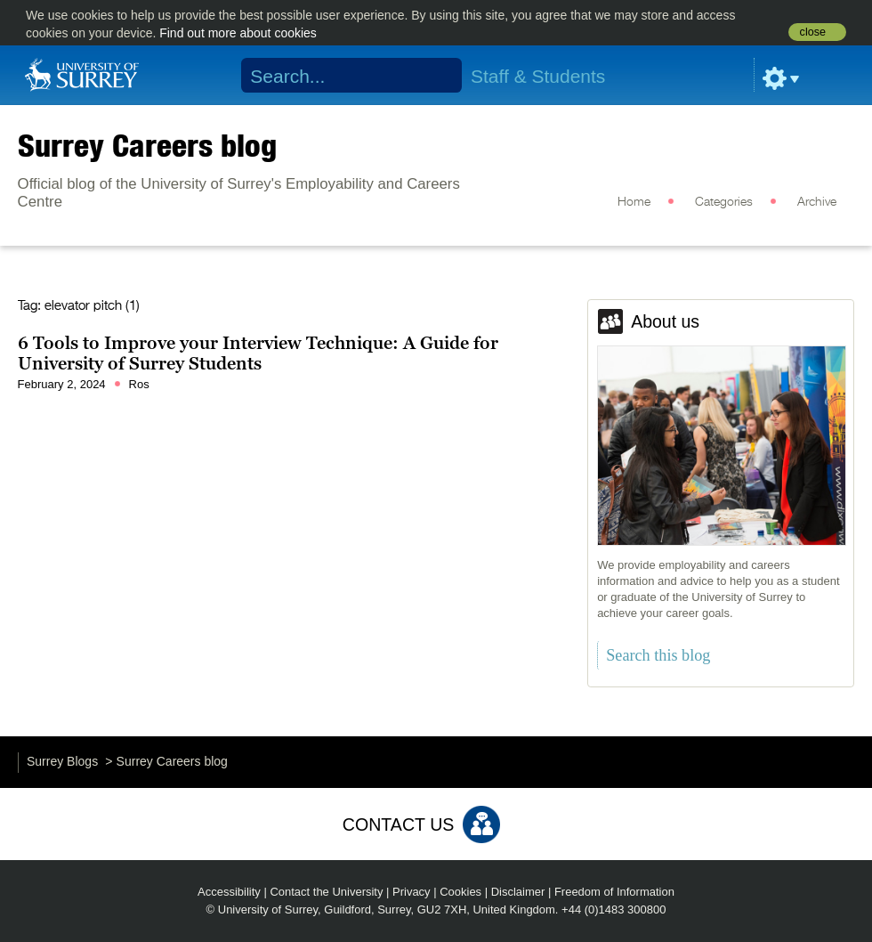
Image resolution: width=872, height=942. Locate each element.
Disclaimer (518, 891)
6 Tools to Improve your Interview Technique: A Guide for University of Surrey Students (258, 353)
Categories (724, 202)
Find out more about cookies (238, 33)
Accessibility (229, 891)
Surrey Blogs (62, 761)
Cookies (460, 891)
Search (436, 75)
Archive (816, 202)
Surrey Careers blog (147, 145)
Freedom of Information (614, 891)
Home (634, 202)
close (813, 32)
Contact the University (326, 891)
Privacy (411, 891)
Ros (139, 384)
